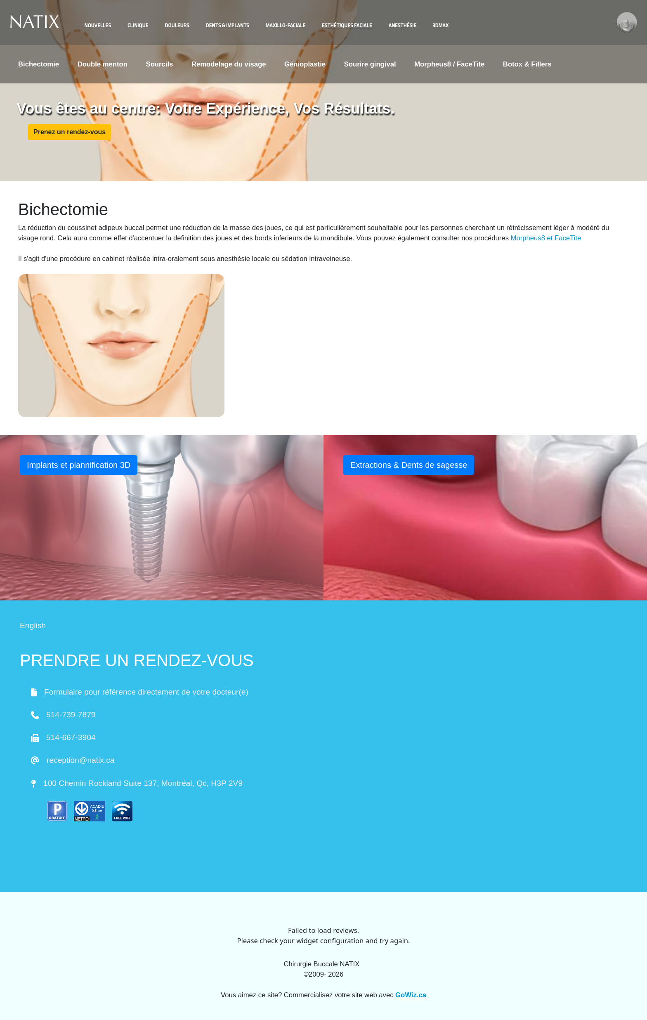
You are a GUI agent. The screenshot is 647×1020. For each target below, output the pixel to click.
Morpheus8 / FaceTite (449, 64)
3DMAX (441, 25)
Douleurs (177, 25)
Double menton (103, 64)
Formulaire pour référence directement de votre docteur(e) (146, 692)
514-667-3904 (71, 737)
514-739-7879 (71, 714)
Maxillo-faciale (285, 25)
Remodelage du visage (228, 64)
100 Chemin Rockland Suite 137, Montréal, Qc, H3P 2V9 (143, 783)
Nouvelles (97, 25)
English (33, 625)
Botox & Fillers (527, 64)
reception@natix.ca (81, 760)
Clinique (138, 25)
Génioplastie (305, 64)
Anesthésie (402, 25)
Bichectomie (38, 64)
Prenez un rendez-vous (69, 131)
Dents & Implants (227, 25)
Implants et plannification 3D (78, 465)
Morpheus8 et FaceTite (546, 238)
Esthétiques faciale (347, 25)
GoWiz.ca (410, 995)
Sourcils (159, 64)
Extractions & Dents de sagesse (408, 465)
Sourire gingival (370, 64)
